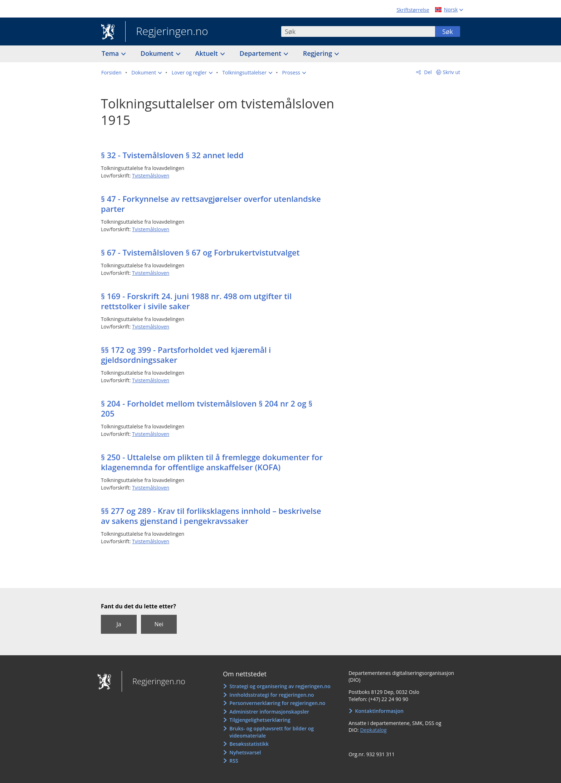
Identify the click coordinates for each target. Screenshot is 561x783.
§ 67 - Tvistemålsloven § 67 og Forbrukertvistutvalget (200, 252)
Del (427, 72)
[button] (146, 72)
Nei (158, 624)
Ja (118, 624)
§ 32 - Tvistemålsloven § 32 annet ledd (172, 155)
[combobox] (358, 31)
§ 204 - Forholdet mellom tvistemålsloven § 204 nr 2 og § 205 (206, 408)
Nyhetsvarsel (245, 752)
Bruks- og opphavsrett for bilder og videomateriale (271, 732)
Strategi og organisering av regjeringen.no (280, 686)
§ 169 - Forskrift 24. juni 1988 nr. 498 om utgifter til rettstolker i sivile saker (196, 301)
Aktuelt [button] (207, 53)
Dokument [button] (158, 53)
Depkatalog (373, 729)
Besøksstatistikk (249, 743)
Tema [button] (111, 53)
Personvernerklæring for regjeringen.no (277, 703)
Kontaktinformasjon (379, 710)
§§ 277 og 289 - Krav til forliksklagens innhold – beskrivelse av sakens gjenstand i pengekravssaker (211, 515)
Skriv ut (451, 72)
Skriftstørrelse (412, 9)
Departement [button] (261, 53)
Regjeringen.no (166, 32)
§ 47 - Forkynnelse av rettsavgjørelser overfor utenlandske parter (211, 203)
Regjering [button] (318, 53)
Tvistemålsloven (150, 175)
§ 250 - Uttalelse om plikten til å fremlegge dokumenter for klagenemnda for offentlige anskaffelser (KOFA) (212, 462)
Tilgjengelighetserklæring (259, 719)
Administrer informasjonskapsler (269, 711)
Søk (447, 31)
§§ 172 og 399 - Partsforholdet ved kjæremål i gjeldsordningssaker (186, 354)
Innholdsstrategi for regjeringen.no (271, 694)
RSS (233, 760)
